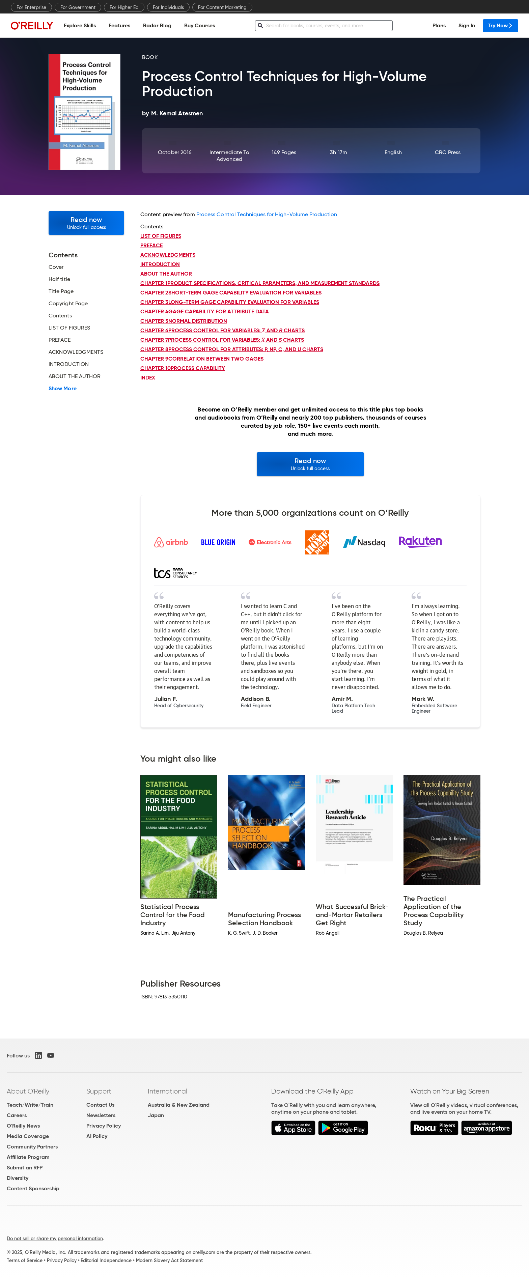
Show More (63, 388)
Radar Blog (157, 25)
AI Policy (96, 1136)
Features (119, 25)
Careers (17, 1115)
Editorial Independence (106, 1260)
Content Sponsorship (33, 1188)
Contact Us (100, 1104)
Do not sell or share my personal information (55, 1239)
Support (98, 1091)
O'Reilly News (23, 1125)
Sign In (466, 25)
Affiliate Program (28, 1157)
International (167, 1091)
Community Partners (32, 1146)
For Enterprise (31, 7)
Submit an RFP (25, 1167)
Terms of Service (25, 1260)
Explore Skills (80, 25)
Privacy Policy (103, 1125)
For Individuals (168, 7)
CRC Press (448, 152)
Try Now (500, 25)
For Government (77, 7)
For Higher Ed (124, 7)
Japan (156, 1115)
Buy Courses (199, 25)
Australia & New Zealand (179, 1104)
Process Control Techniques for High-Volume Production (266, 214)
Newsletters (100, 1115)
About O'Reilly (28, 1091)
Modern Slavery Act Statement (169, 1260)
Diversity (17, 1178)
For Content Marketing (222, 7)
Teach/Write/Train (30, 1104)
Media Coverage (28, 1136)
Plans (439, 25)
